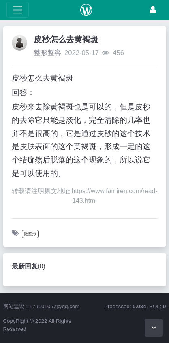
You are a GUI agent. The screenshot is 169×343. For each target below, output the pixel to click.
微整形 (30, 234)
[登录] (153, 10)
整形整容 (47, 53)
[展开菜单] (17, 10)
